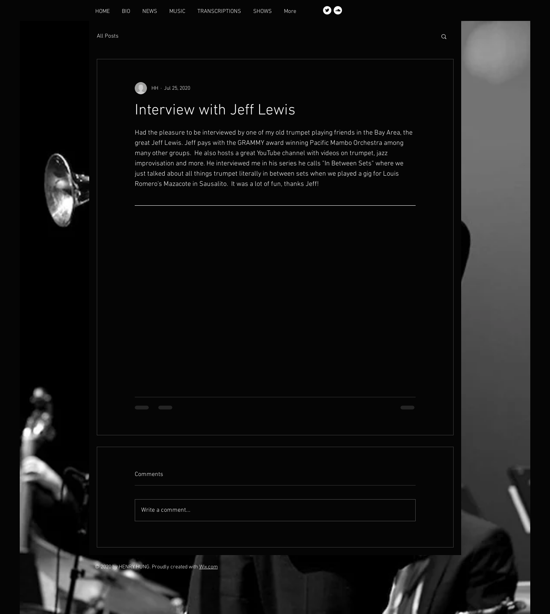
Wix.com (208, 567)
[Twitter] (327, 10)
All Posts (107, 36)
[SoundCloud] (338, 10)
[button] (444, 36)
